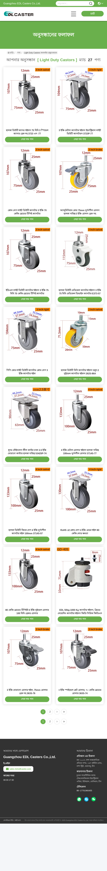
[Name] (90, 3)
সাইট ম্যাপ (18, 867)
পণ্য (18, 53)
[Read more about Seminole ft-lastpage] (63, 768)
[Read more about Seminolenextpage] (56, 768)
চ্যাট (92, 13)
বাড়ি (11, 53)
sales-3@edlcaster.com (18, 816)
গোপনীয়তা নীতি (8, 867)
